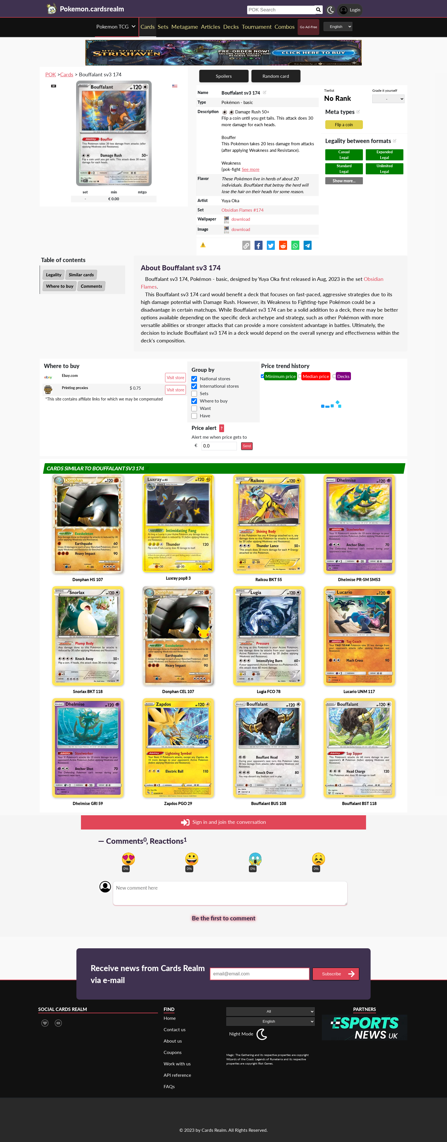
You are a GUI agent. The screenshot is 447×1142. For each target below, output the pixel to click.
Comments (91, 286)
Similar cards (81, 274)
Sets (204, 393)
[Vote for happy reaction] (192, 859)
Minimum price (280, 376)
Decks (343, 376)
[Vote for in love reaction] (128, 859)
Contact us (175, 1029)
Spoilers (224, 76)
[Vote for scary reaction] (255, 859)
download (240, 219)
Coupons (173, 1052)
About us (173, 1040)
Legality (54, 274)
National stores (215, 378)
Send (247, 446)
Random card (276, 76)
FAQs (169, 1086)
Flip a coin (344, 124)
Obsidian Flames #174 (243, 210)
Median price (316, 376)
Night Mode (241, 1033)
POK (50, 74)
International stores (219, 386)
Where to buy (60, 286)
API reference (177, 1075)
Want (205, 408)
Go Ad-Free (308, 27)
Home (170, 1018)
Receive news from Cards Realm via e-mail (148, 974)
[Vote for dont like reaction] (318, 859)
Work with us (177, 1063)
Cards (66, 74)
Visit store (175, 377)
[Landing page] (51, 8)
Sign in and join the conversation (223, 822)
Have (205, 415)
